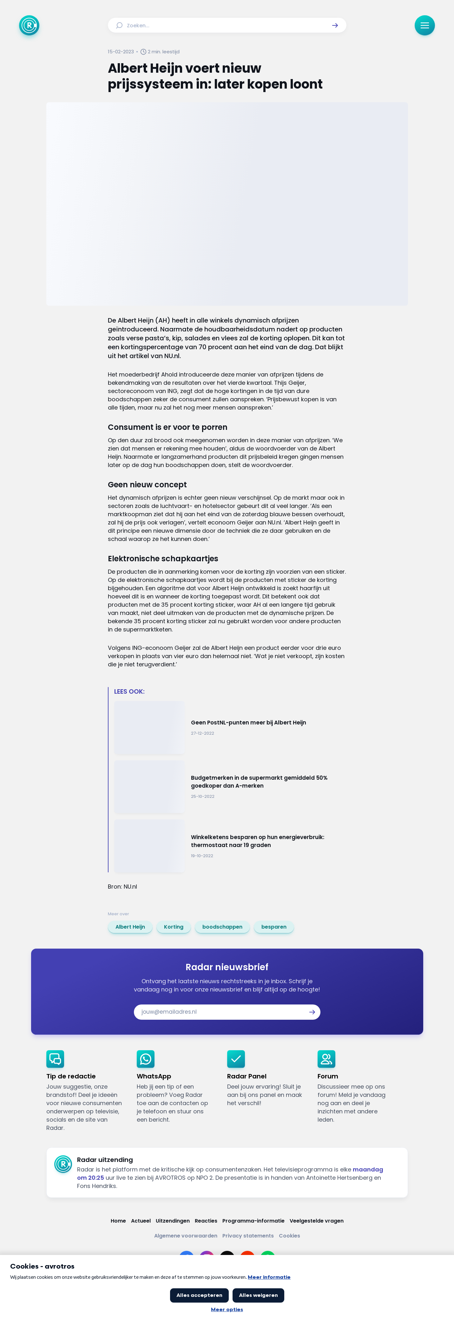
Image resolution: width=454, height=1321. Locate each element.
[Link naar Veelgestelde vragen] (317, 1220)
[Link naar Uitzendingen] (173, 1220)
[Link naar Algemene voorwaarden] (185, 1235)
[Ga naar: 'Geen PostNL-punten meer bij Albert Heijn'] (230, 727)
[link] (130, 927)
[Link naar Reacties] (206, 1220)
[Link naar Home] (118, 1220)
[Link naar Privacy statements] (248, 1235)
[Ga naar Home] (29, 25)
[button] (335, 25)
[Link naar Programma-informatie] (253, 1220)
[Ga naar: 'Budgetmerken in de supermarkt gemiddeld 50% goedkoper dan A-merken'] (230, 786)
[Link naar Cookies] (289, 1235)
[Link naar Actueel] (141, 1220)
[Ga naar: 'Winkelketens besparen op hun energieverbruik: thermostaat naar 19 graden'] (230, 845)
